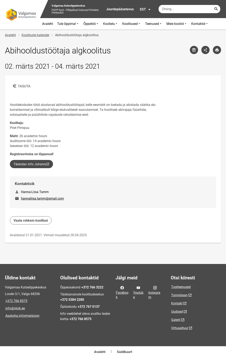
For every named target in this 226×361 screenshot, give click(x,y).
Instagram (154, 292)
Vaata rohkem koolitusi (31, 220)
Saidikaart (124, 352)
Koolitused (131, 24)
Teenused (153, 24)
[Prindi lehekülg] (217, 50)
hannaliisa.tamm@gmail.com (42, 198)
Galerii (175, 320)
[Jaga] (205, 50)
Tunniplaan (179, 295)
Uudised (177, 312)
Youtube (138, 292)
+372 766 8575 (16, 301)
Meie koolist (176, 24)
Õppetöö (91, 24)
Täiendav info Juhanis (32, 165)
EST (145, 9)
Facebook (122, 292)
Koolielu (110, 24)
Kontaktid (200, 24)
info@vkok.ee (15, 308)
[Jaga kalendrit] (194, 50)
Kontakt (176, 303)
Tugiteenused (181, 287)
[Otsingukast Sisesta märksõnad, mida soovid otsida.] (189, 9)
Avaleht (47, 24)
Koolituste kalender (35, 35)
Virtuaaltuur (179, 328)
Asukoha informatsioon (22, 316)
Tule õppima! (68, 24)
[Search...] (216, 9)
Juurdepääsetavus (120, 9)
